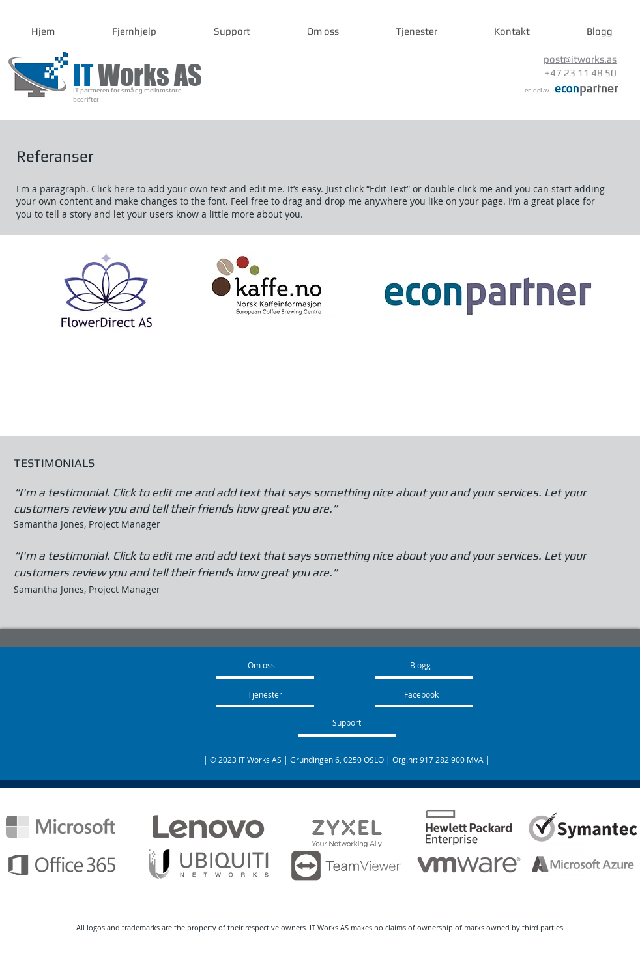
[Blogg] (447, 665)
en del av (537, 90)
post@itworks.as (580, 58)
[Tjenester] (288, 694)
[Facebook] (440, 694)
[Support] (363, 722)
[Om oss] (275, 665)
